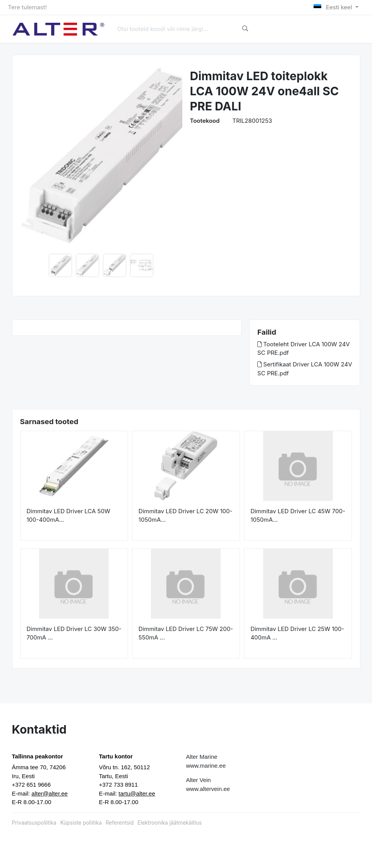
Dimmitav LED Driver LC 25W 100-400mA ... (297, 633)
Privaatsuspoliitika (34, 823)
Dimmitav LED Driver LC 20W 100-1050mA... (186, 515)
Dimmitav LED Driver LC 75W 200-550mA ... (186, 633)
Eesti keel (333, 7)
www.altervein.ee (208, 789)
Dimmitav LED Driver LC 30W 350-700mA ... (74, 633)
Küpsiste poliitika (81, 823)
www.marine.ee (206, 765)
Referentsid (120, 823)
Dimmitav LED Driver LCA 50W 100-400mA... (68, 515)
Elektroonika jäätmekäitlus (169, 823)
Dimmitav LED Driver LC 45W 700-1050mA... (297, 515)
